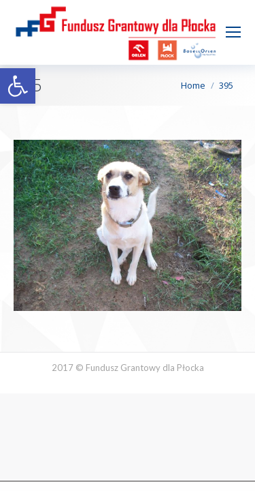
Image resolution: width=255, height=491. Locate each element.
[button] (17, 86)
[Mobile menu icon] (233, 32)
